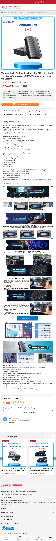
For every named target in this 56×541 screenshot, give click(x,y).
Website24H (26, 533)
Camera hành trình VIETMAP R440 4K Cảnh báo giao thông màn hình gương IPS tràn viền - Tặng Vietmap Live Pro (41, 470)
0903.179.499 (7, 497)
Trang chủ (5, 12)
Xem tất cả (49, 436)
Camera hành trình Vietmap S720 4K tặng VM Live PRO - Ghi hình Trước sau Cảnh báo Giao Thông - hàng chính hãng (13, 470)
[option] (28, 43)
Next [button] (54, 458)
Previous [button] (1, 458)
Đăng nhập (6, 408)
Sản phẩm (14, 12)
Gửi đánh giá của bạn (28, 412)
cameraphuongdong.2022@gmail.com (14, 500)
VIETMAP (21, 12)
